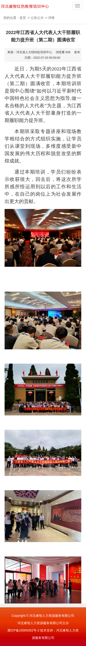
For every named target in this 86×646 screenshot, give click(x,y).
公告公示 (37, 18)
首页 (22, 18)
